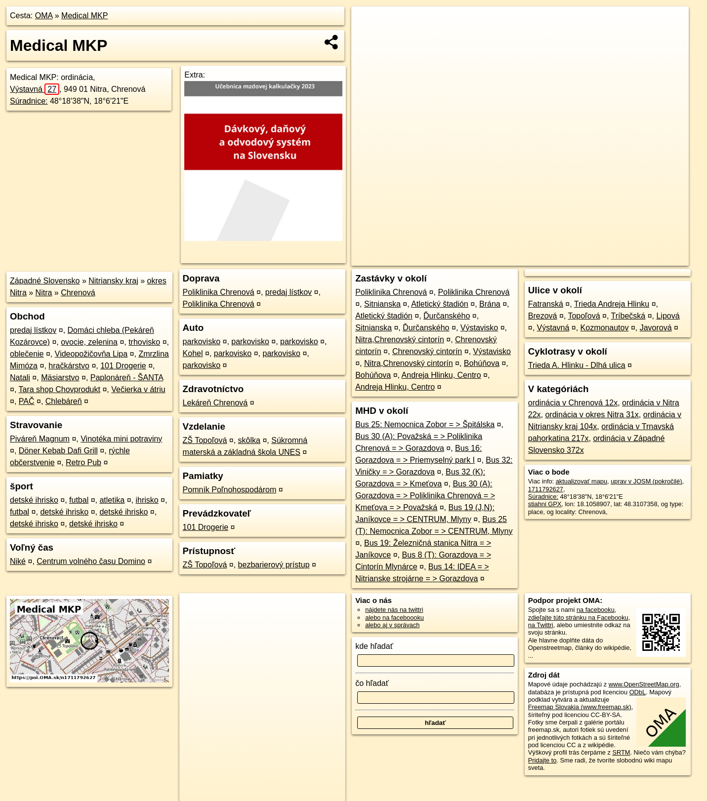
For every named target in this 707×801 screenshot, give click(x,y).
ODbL (637, 692)
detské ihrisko (34, 500)
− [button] (368, 38)
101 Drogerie (123, 365)
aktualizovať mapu (581, 481)
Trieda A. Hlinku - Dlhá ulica (576, 365)
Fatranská (545, 304)
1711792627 (545, 489)
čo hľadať (372, 683)
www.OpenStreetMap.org (644, 684)
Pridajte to (542, 760)
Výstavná (34, 89)
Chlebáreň (63, 401)
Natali (20, 377)
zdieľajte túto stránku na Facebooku (578, 617)
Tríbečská (628, 316)
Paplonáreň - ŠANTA (126, 377)
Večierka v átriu (138, 389)
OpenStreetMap (518, 258)
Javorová (656, 327)
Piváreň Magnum (40, 439)
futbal (78, 500)
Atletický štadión (439, 304)
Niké (18, 561)
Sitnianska (382, 304)
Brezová (542, 316)
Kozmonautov (605, 327)
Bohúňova (481, 363)
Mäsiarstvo (60, 377)
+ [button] (368, 23)
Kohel (193, 353)
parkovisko (201, 341)
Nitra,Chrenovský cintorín (399, 339)
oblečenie (27, 354)
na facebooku (596, 609)
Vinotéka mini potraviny (121, 439)
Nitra (44, 292)
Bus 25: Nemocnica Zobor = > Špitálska (425, 424)
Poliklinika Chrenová (218, 292)
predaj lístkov (33, 330)
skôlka (249, 440)
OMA (44, 15)
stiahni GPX (545, 504)
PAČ (27, 401)
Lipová (667, 316)
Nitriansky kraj (113, 281)
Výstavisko (479, 327)
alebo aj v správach (392, 625)
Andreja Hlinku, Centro (441, 375)
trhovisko (144, 342)
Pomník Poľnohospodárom (230, 489)
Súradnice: (29, 101)
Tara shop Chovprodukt (59, 389)
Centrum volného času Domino (91, 561)
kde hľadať (374, 646)
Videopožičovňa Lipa (91, 354)
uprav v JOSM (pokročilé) (646, 481)
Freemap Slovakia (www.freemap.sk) (579, 707)
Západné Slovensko (45, 281)
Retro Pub (83, 462)
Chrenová (78, 292)
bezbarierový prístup (274, 565)
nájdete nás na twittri (394, 609)
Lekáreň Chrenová (215, 403)
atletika (112, 500)
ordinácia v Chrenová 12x (573, 403)
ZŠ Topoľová (205, 440)
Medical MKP (84, 15)
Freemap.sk (569, 258)
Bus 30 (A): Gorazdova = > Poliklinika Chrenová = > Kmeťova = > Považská (425, 496)
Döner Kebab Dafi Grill (58, 450)
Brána (489, 304)
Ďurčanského (446, 316)
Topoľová (584, 316)
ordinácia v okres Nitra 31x (591, 414)
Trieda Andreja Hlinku (611, 304)
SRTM (621, 752)
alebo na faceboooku (394, 617)
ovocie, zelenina (89, 342)
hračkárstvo (68, 365)
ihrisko (146, 500)
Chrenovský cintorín (427, 351)
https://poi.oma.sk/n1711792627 (644, 258)
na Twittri (540, 625)
